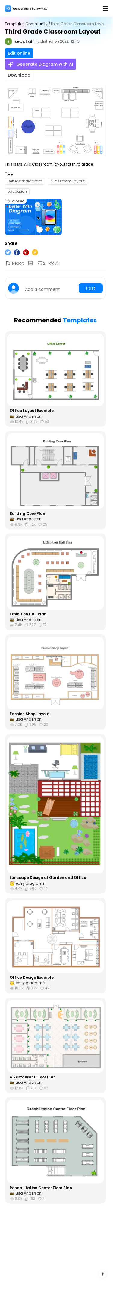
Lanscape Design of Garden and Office (48, 878)
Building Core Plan (27, 513)
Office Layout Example (32, 411)
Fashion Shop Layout (30, 714)
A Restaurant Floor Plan (33, 1077)
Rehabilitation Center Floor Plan (41, 1188)
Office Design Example (32, 977)
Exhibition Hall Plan (28, 614)
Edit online (19, 53)
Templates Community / (27, 24)
